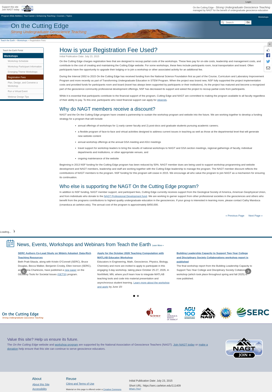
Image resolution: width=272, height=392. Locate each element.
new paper (70, 270)
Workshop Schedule (18, 61)
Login (248, 2)
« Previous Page (235, 215)
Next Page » (255, 215)
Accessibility (39, 388)
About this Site (40, 384)
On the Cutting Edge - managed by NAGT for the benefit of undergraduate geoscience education (231, 9)
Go (248, 22)
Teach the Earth (8, 40)
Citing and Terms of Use (80, 383)
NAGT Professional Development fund (125, 196)
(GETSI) (62, 274)
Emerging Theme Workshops (22, 72)
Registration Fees (17, 77)
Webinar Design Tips (18, 96)
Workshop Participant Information (25, 66)
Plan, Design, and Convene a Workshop (23, 84)
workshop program (66, 344)
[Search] (233, 22)
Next (248, 271)
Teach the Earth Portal (13, 50)
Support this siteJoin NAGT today (10, 8)
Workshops (263, 17)
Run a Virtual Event (17, 91)
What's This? (135, 389)
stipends (162, 100)
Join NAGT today (184, 344)
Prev (24, 271)
